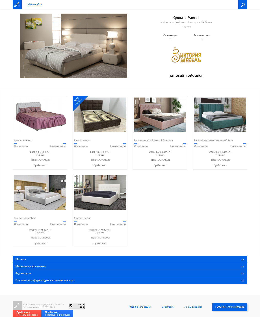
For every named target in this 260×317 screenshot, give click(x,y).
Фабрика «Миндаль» (140, 306)
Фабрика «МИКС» (40, 153)
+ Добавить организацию (229, 307)
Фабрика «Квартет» (160, 153)
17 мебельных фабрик (27, 313)
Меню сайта (34, 4)
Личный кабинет (193, 306)
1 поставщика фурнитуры (57, 313)
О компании (167, 306)
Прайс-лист (40, 165)
